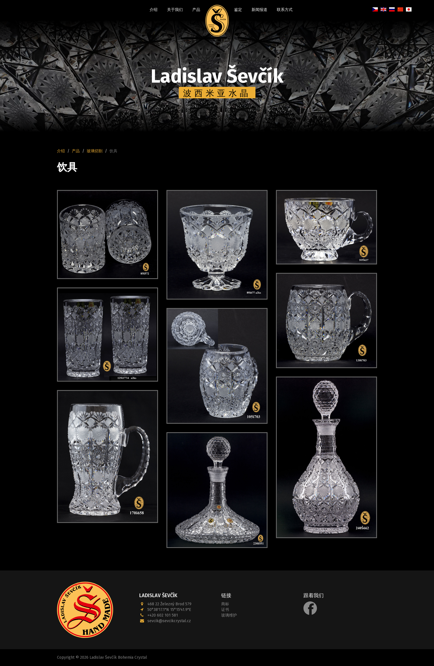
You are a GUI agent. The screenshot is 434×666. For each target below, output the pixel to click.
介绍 (153, 9)
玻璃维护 (229, 615)
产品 (196, 9)
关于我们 (175, 9)
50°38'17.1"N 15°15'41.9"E (169, 609)
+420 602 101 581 (162, 615)
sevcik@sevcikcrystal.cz (169, 621)
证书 (225, 609)
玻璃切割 (94, 151)
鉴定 (238, 9)
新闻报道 (259, 9)
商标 (225, 604)
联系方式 (285, 9)
